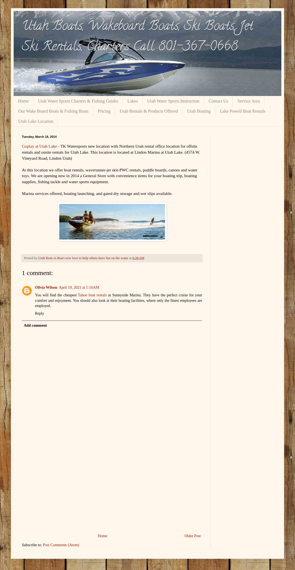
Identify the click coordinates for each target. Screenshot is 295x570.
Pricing (104, 111)
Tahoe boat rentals (92, 295)
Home (23, 101)
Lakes (133, 101)
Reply (39, 313)
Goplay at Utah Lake (39, 146)
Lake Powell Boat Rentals (243, 111)
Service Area (248, 101)
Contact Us (218, 101)
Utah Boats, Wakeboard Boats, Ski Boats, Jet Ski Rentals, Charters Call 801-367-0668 (137, 37)
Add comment (35, 325)
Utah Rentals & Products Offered (149, 111)
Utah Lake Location (35, 121)
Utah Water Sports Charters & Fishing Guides (78, 101)
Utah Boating (199, 111)
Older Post (193, 536)
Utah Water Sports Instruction (173, 101)
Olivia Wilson (46, 287)
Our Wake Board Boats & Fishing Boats (53, 111)
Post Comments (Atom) (61, 545)
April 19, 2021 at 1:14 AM (79, 287)
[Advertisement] (112, 491)
